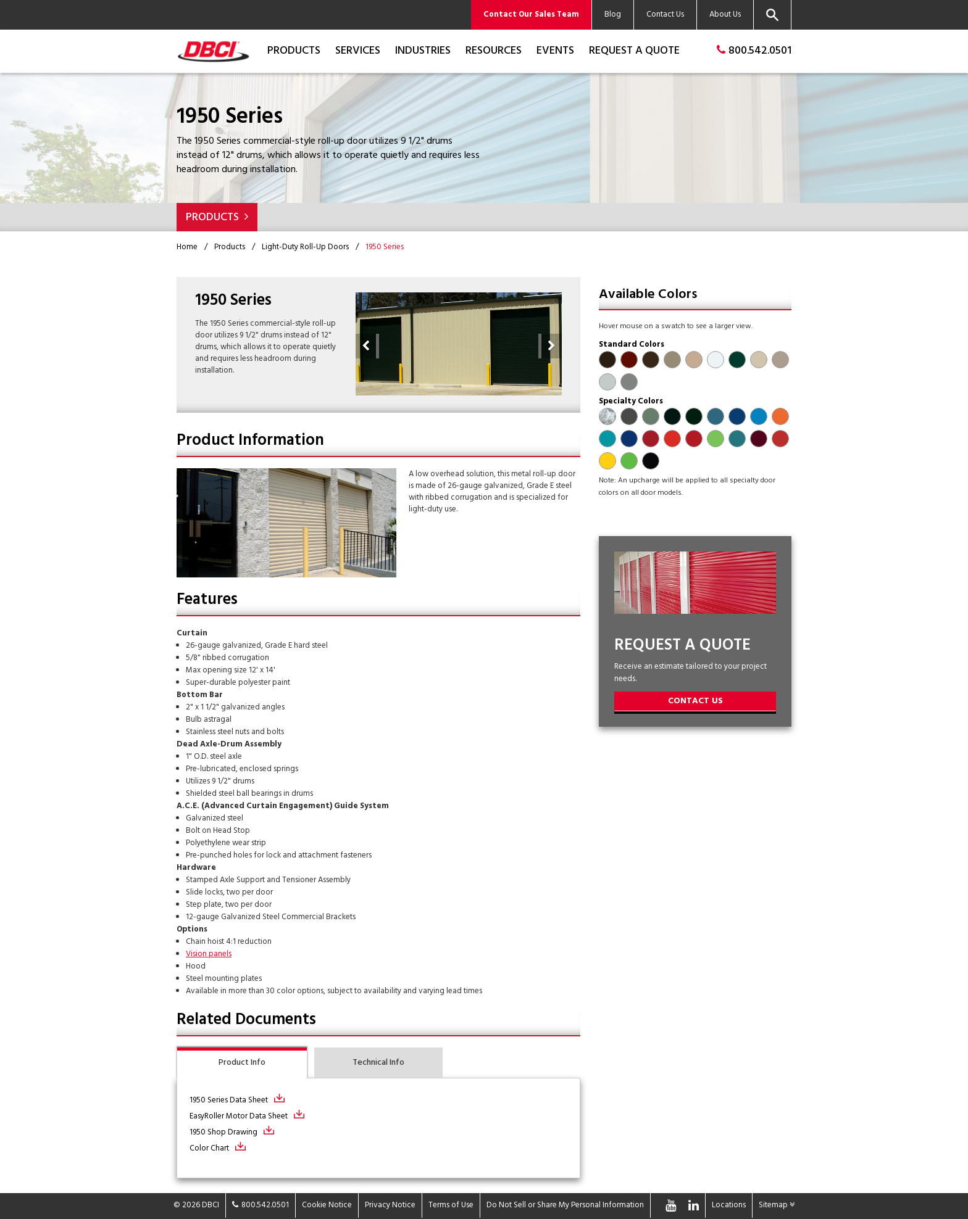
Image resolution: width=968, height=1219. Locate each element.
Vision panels (209, 954)
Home (187, 247)
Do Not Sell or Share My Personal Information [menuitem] (565, 1205)
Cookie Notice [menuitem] (327, 1205)
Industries (423, 51)
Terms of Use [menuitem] (451, 1205)
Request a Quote (634, 51)
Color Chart (209, 1148)
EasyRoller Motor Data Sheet (239, 1116)
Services (357, 51)
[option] (459, 343)
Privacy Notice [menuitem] (390, 1205)
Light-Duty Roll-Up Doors (305, 247)
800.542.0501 (754, 51)
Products (293, 51)
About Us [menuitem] (725, 14)
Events (555, 51)
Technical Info (378, 1063)
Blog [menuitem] (612, 14)
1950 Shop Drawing (223, 1132)
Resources (493, 51)
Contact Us (695, 701)
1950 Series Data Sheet (229, 1100)
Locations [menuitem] (729, 1205)
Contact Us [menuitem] (665, 14)
